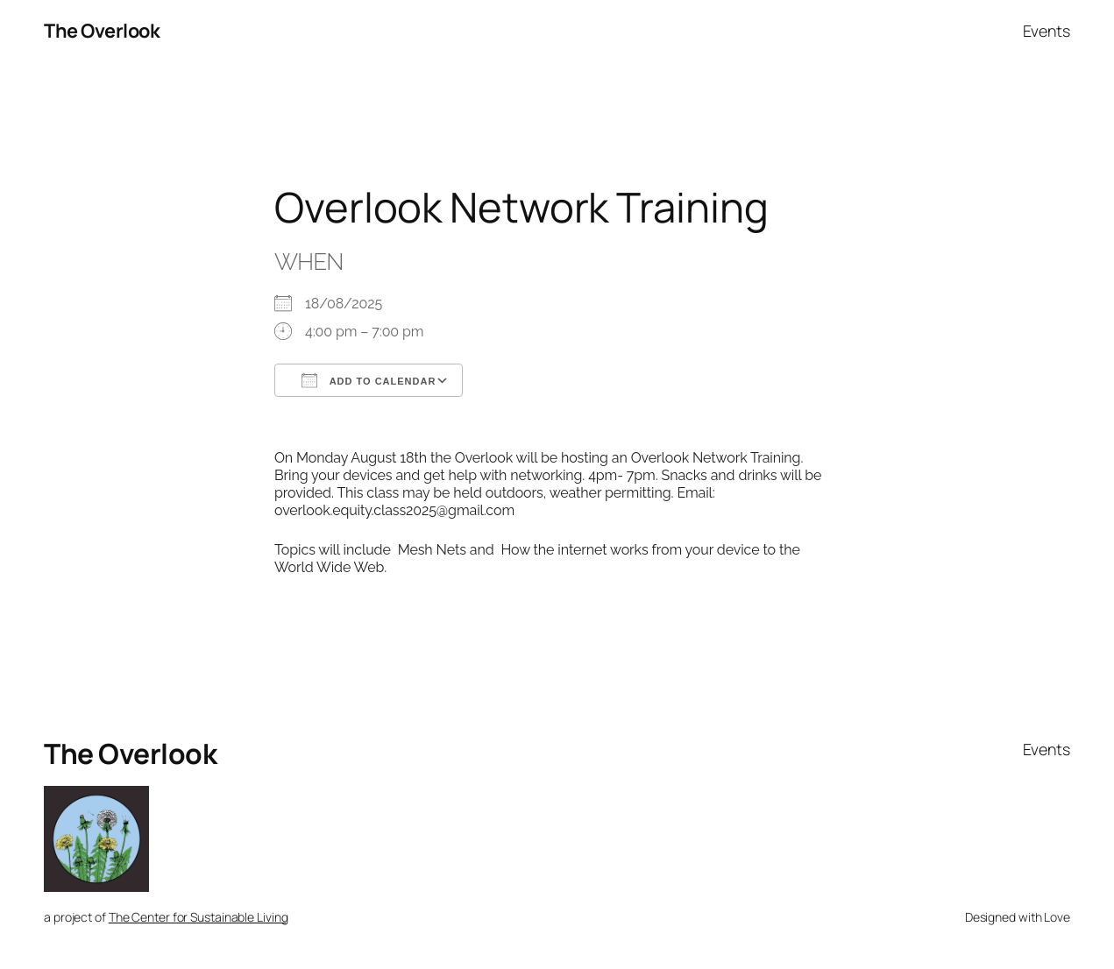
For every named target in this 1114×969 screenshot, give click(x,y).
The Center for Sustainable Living (198, 917)
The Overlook (102, 31)
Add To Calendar (369, 380)
